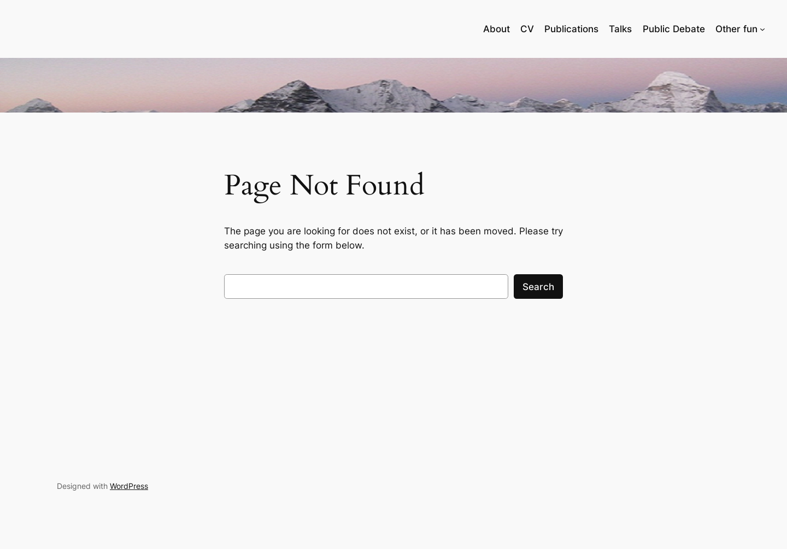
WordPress (129, 486)
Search (538, 286)
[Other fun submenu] (762, 29)
